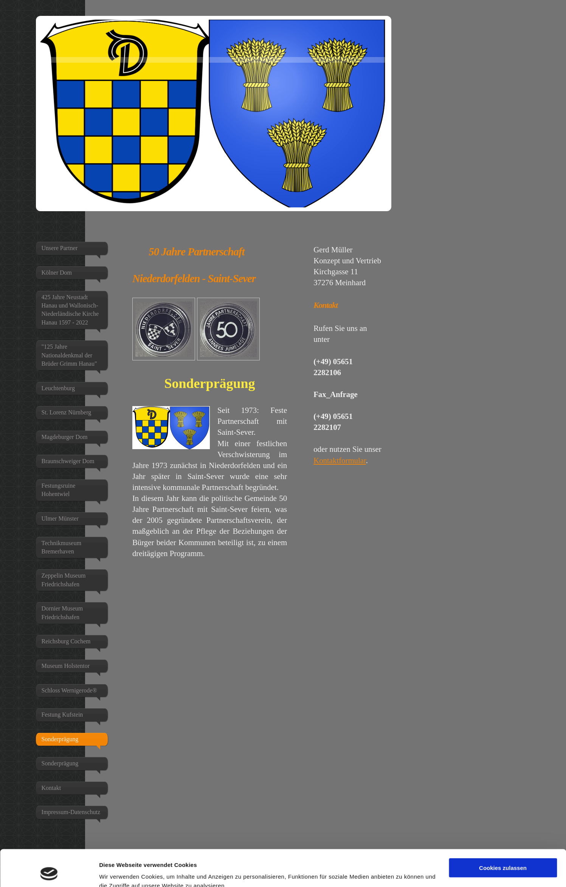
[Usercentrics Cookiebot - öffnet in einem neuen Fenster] (49, 872)
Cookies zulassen (503, 833)
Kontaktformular (339, 460)
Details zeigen (118, 872)
